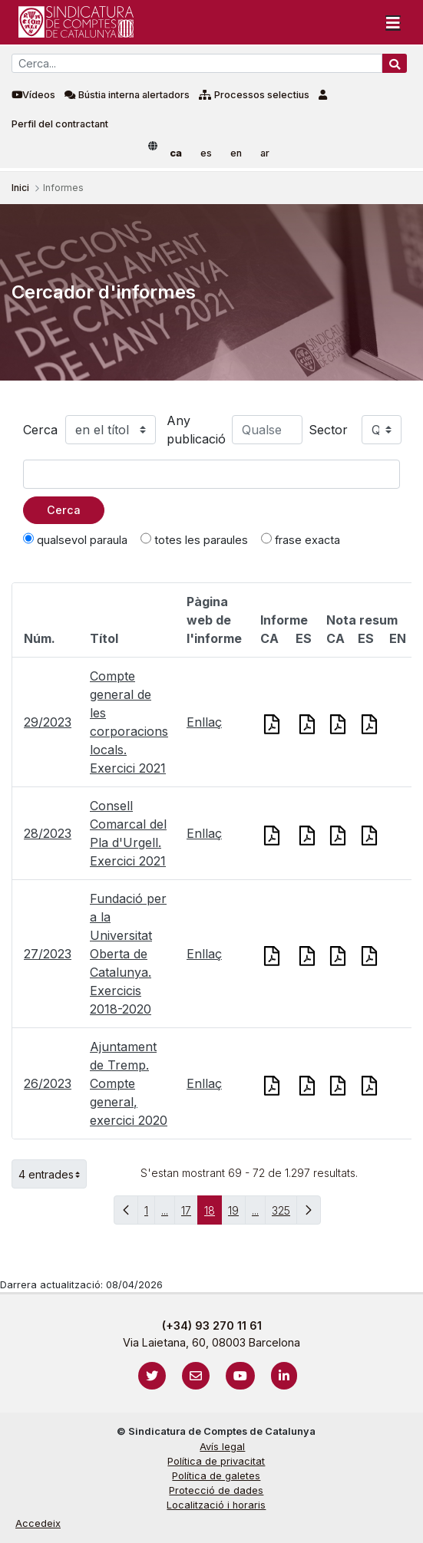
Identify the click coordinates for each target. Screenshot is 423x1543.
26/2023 (47, 1083)
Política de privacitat (216, 1461)
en (236, 153)
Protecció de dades (216, 1490)
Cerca (40, 429)
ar (264, 153)
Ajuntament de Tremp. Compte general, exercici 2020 (128, 1083)
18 (213, 1214)
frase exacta (300, 539)
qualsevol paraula (75, 539)
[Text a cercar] (211, 474)
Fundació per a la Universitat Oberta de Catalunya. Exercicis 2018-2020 (128, 954)
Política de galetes (216, 1476)
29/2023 (47, 722)
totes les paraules (194, 539)
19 (237, 1214)
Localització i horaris (216, 1505)
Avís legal (222, 1446)
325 (284, 1214)
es (206, 153)
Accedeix (38, 1523)
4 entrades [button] (52, 1174)
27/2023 (47, 953)
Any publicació (196, 430)
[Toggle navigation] (393, 22)
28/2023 (47, 833)
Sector (328, 429)
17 (189, 1214)
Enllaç (204, 722)
